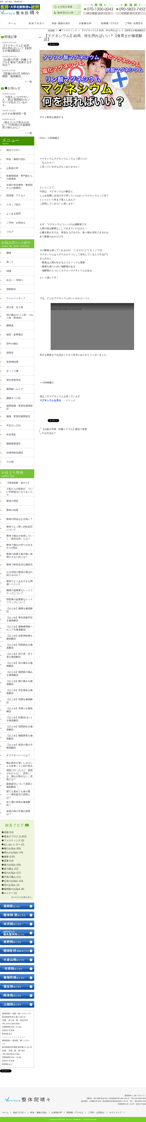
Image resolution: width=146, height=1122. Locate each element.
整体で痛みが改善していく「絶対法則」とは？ (19, 537)
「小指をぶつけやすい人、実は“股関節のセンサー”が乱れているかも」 (16, 100)
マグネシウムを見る (50, 400)
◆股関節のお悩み (11, 889)
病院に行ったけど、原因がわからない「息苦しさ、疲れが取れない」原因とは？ (19, 775)
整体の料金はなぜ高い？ (19, 519)
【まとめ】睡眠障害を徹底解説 (19, 737)
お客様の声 (85, 23)
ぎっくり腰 (12, 371)
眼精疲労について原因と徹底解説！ (19, 785)
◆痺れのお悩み (9, 852)
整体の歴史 (12, 501)
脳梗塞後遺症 (13, 443)
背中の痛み (12, 343)
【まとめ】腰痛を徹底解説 (19, 610)
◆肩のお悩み (8, 873)
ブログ (10, 232)
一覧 (29, 81)
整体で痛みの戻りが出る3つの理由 (19, 546)
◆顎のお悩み (8, 885)
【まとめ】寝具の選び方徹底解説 (19, 746)
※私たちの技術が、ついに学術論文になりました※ (19, 492)
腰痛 (8, 253)
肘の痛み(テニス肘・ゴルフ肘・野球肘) (19, 316)
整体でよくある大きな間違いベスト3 (19, 582)
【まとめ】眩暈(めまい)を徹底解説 (19, 719)
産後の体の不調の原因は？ (18, 812)
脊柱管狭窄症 (13, 380)
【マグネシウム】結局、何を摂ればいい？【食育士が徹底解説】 (17, 48)
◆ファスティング (68, 30)
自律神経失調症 (14, 452)
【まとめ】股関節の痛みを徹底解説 (19, 673)
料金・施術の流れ (61, 23)
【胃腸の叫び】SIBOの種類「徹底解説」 (16, 75)
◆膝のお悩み (8, 864)
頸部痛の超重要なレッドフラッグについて (19, 601)
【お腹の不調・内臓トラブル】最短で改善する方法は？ (17, 62)
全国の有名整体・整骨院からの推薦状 (19, 186)
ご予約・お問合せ (134, 23)
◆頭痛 (5, 832)
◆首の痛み (7, 868)
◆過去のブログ (9, 836)
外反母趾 (11, 434)
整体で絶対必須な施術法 (19, 564)
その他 (10, 461)
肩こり (10, 262)
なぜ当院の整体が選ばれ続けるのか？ (19, 573)
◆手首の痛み (8, 877)
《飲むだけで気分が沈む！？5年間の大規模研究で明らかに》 (16, 125)
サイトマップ (115, 1112)
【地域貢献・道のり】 (18, 482)
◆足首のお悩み (9, 881)
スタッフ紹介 (13, 204)
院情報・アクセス (109, 23)
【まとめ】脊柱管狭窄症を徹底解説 (19, 619)
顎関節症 (11, 289)
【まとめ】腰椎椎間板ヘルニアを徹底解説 (19, 628)
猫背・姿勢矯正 (14, 334)
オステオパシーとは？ (18, 755)
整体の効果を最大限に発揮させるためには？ (19, 555)
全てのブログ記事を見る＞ (22, 897)
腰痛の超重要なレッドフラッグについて (19, 592)
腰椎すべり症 (13, 398)
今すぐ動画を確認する (53, 117)
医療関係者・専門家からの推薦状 (19, 177)
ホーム (12, 23)
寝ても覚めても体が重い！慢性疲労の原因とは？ (18, 794)
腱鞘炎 (10, 325)
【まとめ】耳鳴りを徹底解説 (19, 710)
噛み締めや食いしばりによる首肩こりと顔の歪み (19, 764)
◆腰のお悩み (8, 848)
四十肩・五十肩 (14, 307)
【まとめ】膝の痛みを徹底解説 (19, 682)
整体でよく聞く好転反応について (19, 528)
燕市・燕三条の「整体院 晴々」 (72, 1119)
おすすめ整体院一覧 (14, 113)
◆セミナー (7, 893)
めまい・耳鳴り (14, 280)
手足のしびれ (13, 425)
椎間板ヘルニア (14, 389)
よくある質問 (13, 213)
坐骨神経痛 (12, 362)
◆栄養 (5, 860)
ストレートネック (15, 298)
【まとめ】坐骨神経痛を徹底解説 (19, 637)
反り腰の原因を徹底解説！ (18, 803)
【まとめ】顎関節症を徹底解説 (19, 646)
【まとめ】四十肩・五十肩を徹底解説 (19, 655)
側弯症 (10, 352)
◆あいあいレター (11, 844)
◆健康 (5, 856)
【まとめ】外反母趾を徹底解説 (19, 691)
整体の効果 (12, 510)
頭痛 (8, 271)
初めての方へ (36, 23)
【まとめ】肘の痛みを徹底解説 (19, 664)
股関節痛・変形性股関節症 (19, 407)
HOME (51, 30)
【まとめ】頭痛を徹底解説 (19, 701)
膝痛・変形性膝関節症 (18, 416)
